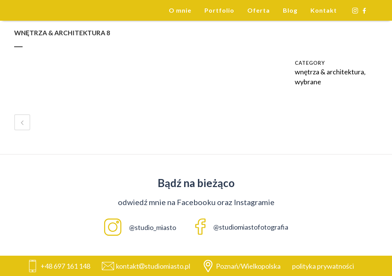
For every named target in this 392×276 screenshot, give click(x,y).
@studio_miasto (140, 227)
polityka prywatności (323, 266)
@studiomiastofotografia (241, 227)
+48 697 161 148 (65, 266)
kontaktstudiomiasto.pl (153, 266)
